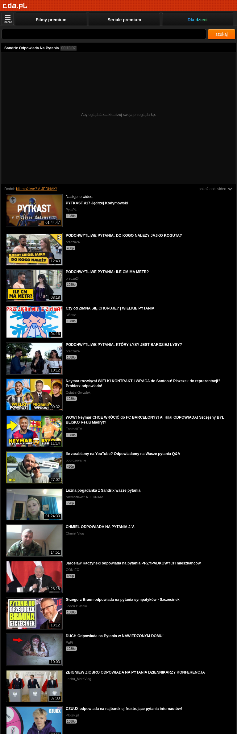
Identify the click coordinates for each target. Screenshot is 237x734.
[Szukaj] (104, 34)
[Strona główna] (15, 6)
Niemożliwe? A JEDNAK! (36, 189)
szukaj (221, 34)
